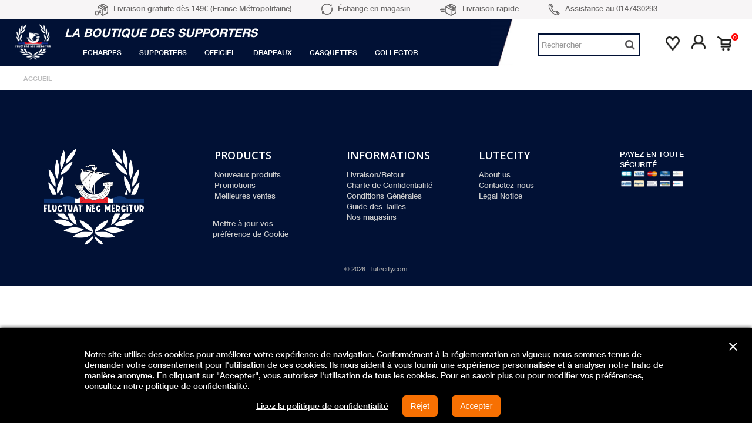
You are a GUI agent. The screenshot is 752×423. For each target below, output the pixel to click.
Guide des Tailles (376, 206)
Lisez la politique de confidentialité (322, 406)
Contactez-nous (506, 185)
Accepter (476, 406)
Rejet (420, 406)
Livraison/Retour (376, 174)
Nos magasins (372, 216)
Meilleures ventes (245, 195)
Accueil (38, 78)
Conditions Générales (384, 195)
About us (495, 174)
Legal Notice (500, 195)
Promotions (235, 185)
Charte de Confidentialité (389, 185)
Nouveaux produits (247, 174)
